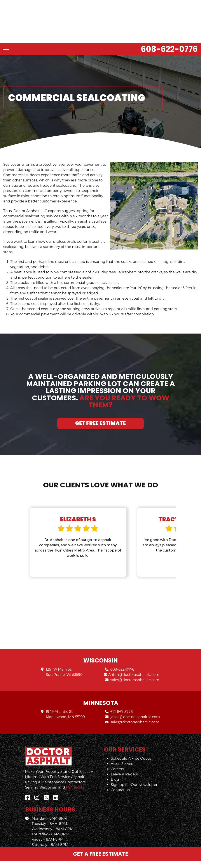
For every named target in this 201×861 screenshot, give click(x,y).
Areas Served (122, 751)
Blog (115, 767)
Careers (117, 757)
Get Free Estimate (100, 400)
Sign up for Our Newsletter (134, 772)
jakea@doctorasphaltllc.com (135, 705)
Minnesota (75, 775)
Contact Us (120, 778)
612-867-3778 (121, 699)
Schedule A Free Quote (131, 746)
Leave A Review (124, 762)
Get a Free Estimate (100, 853)
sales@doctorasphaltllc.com (134, 668)
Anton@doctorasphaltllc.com (133, 662)
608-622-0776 (169, 26)
